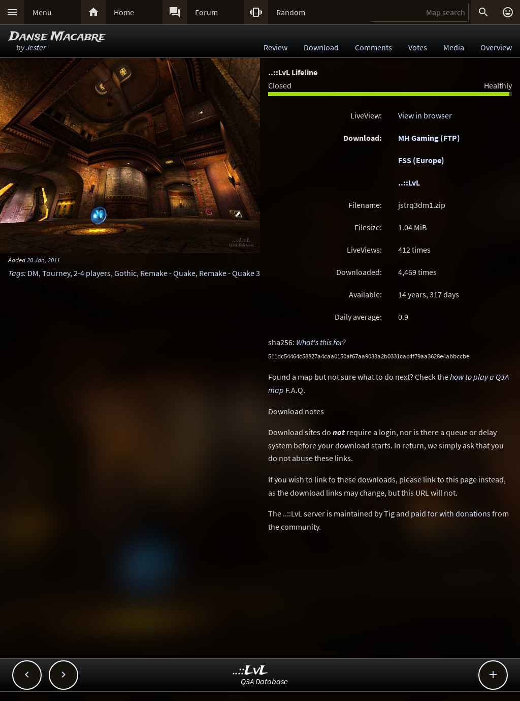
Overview (496, 47)
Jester (36, 47)
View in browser (425, 115)
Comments (373, 47)
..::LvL (409, 182)
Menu (42, 12)
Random (290, 12)
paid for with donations (451, 513)
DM (33, 273)
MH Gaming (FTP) (429, 138)
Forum (206, 12)
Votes (417, 47)
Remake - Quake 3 (229, 273)
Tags (16, 273)
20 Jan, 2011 (43, 260)
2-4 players (92, 273)
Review (275, 47)
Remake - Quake (168, 273)
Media (453, 47)
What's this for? (321, 342)
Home (124, 12)
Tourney (56, 273)
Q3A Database (264, 681)
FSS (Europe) (421, 160)
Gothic (125, 273)
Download (321, 47)
